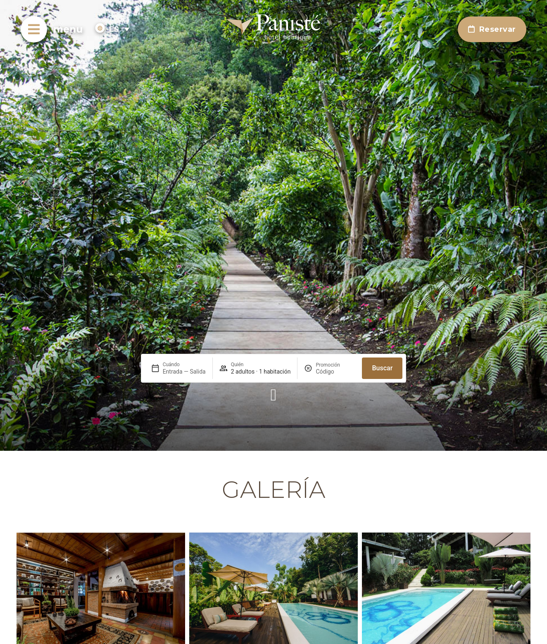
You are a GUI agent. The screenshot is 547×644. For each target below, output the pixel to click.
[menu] (34, 29)
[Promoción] (335, 371)
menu (68, 29)
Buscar (382, 368)
